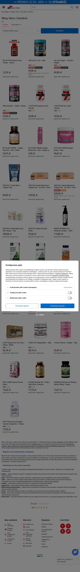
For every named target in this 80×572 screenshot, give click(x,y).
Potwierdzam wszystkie (57, 306)
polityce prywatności (62, 273)
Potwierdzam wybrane (22, 306)
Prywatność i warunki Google (60, 275)
